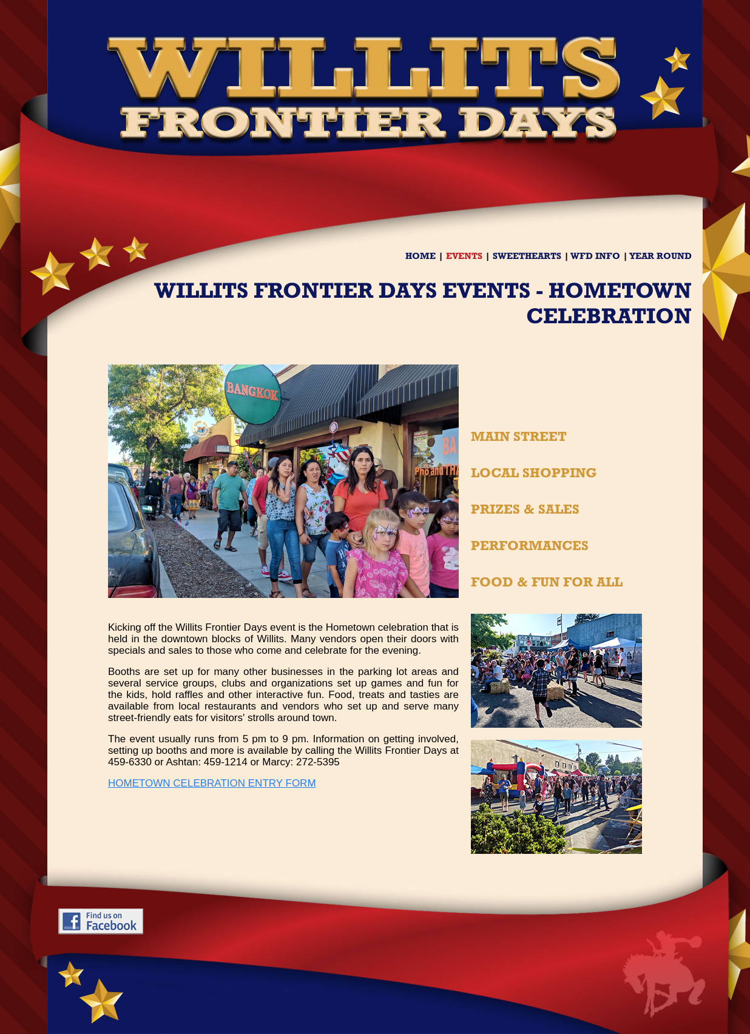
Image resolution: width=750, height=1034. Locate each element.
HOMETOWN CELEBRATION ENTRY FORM (212, 783)
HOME (420, 255)
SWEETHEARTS (527, 255)
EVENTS (464, 255)
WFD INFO (595, 255)
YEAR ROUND (660, 255)
